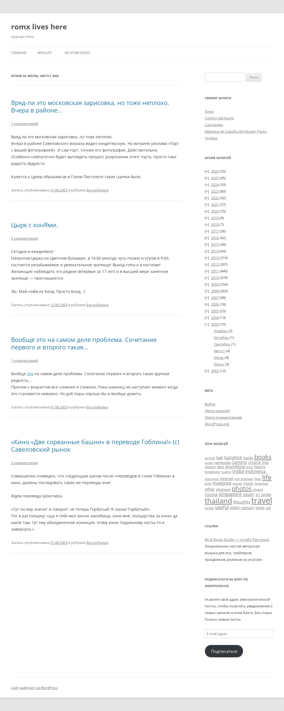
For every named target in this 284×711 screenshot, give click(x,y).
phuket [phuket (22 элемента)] (258, 489)
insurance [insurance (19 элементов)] (212, 479)
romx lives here (39, 27)
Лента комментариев (223, 417)
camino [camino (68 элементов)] (239, 462)
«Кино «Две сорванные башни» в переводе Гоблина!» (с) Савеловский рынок (95, 445)
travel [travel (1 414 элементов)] (261, 500)
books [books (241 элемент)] (262, 457)
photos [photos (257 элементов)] (242, 488)
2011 (215, 270)
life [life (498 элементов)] (267, 477)
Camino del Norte (219, 118)
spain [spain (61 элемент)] (248, 494)
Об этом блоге (77, 52)
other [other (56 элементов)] (210, 489)
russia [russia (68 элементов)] (211, 494)
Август (219, 350)
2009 (215, 284)
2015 (215, 244)
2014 (215, 251)
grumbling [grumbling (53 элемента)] (235, 466)
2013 (215, 257)
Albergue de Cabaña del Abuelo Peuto (236, 131)
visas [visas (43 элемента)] (260, 507)
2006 (215, 304)
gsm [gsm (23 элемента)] (249, 467)
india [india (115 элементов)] (238, 470)
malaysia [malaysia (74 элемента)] (221, 483)
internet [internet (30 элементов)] (226, 478)
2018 (215, 224)
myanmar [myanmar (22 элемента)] (261, 483)
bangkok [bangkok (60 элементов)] (233, 457)
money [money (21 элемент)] (237, 483)
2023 (215, 191)
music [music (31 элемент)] (248, 483)
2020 (215, 211)
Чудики (211, 137)
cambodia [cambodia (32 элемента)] (222, 462)
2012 (215, 264)
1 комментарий (24, 123)
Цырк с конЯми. (34, 225)
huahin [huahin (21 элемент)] (226, 472)
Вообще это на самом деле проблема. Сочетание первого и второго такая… (84, 343)
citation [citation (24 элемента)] (210, 466)
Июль (219, 357)
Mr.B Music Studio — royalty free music (237, 539)
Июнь (219, 364)
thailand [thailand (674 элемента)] (218, 501)
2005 (215, 310)
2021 (215, 204)
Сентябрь (222, 344)
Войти (210, 403)
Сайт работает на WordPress (34, 687)
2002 (215, 370)
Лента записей (217, 410)
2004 (215, 317)
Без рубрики (97, 190)
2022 (215, 197)
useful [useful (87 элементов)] (222, 507)
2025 (215, 177)
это (30, 373)
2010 (215, 277)
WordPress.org (217, 423)
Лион (209, 111)
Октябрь (221, 337)
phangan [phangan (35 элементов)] (223, 489)
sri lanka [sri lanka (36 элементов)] (263, 494)
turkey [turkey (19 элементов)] (209, 508)
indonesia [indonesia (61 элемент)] (255, 471)
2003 (215, 324)
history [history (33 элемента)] (260, 466)
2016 (215, 237)
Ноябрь (220, 330)
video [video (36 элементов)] (235, 507)
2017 (215, 231)
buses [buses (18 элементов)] (209, 463)
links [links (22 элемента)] (208, 483)
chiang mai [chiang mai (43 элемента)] (258, 462)
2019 (215, 217)
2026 (215, 171)
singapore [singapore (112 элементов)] (230, 493)
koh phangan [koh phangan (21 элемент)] (243, 479)
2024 (215, 184)
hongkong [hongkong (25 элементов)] (212, 471)
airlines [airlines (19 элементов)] (210, 458)
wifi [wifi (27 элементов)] (268, 507)
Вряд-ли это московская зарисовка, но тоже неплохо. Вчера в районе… (90, 106)
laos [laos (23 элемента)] (258, 479)
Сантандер (214, 124)
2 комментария (24, 238)
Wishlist (44, 52)
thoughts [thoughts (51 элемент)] (241, 502)
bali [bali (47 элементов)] (219, 457)
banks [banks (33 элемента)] (248, 457)
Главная (18, 52)
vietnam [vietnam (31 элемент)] (247, 507)
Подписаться (224, 651)
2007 (215, 297)
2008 (215, 290)
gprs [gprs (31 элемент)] (220, 466)
